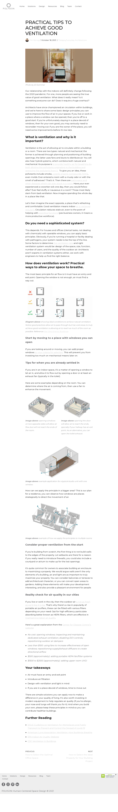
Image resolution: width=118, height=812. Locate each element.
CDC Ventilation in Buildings (42, 758)
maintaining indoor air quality (40, 630)
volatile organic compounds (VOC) (70, 176)
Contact (79, 6)
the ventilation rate (68, 246)
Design (42, 6)
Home (22, 6)
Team (70, 6)
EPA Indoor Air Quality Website (44, 754)
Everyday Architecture (78, 40)
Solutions (32, 6)
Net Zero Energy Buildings (64, 336)
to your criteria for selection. (49, 357)
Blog (63, 6)
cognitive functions (49, 216)
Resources (53, 6)
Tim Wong (35, 40)
